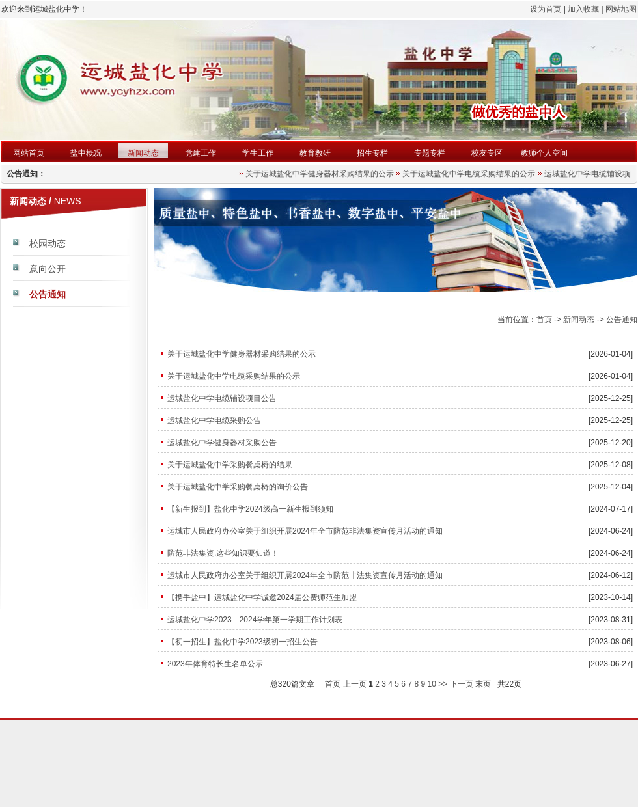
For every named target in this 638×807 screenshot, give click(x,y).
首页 (544, 319)
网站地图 (621, 9)
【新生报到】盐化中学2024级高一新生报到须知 (250, 508)
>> (442, 684)
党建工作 (200, 152)
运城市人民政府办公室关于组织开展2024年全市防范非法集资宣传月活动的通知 (305, 531)
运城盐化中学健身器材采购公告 (222, 442)
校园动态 (47, 243)
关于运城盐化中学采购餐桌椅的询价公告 (237, 486)
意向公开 (47, 269)
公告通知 (47, 294)
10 (431, 684)
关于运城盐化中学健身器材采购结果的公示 (321, 173)
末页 (483, 684)
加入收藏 (583, 9)
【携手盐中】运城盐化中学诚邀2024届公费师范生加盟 (262, 597)
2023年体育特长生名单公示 (215, 663)
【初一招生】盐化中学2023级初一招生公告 (242, 641)
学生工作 (257, 152)
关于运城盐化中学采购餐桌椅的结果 (229, 464)
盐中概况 (86, 152)
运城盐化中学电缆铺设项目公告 (222, 398)
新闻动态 (143, 152)
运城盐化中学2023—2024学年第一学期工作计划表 (254, 619)
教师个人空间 (544, 152)
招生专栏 (372, 152)
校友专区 (487, 152)
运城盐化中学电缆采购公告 (214, 420)
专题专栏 (429, 152)
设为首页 (545, 9)
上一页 (355, 684)
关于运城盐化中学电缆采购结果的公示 (470, 173)
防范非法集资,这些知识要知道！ (223, 553)
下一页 (461, 684)
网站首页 (28, 152)
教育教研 (315, 152)
